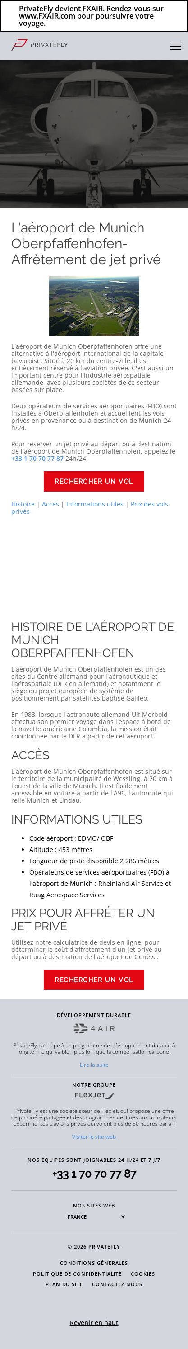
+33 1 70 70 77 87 (94, 1173)
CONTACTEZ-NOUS (117, 1284)
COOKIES (143, 1273)
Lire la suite (94, 1065)
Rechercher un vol (94, 481)
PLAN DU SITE (64, 1284)
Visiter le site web (94, 1137)
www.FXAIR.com (47, 16)
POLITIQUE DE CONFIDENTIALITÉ (77, 1273)
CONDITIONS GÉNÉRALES (94, 1262)
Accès (50, 504)
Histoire (23, 504)
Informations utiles (95, 504)
